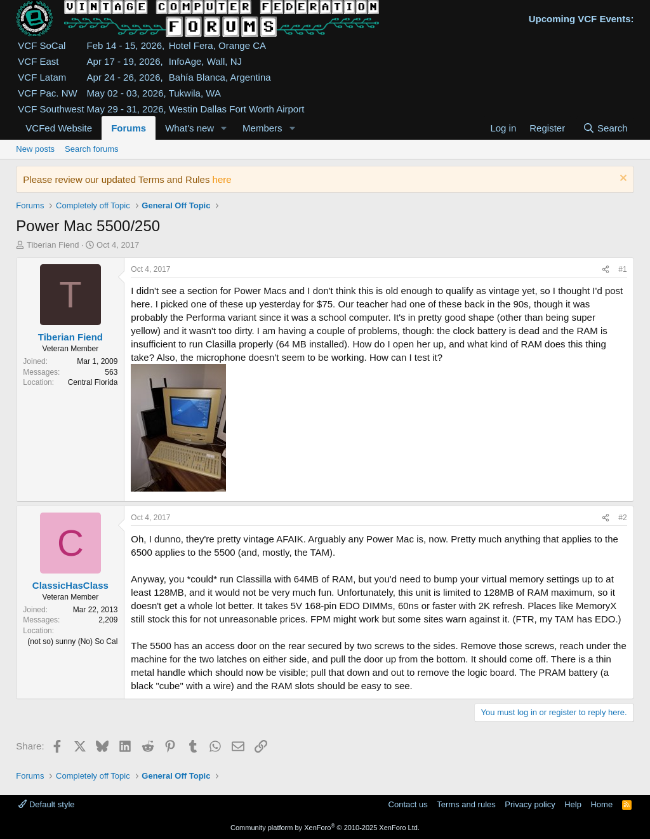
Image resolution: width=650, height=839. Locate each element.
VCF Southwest (51, 109)
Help (572, 804)
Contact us (408, 804)
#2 (622, 517)
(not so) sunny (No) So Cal (72, 641)
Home (601, 804)
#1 (622, 269)
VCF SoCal (41, 45)
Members (262, 128)
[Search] (605, 128)
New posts (35, 149)
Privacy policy (530, 804)
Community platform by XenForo (325, 827)
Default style (46, 804)
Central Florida (93, 382)
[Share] (605, 269)
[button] (224, 128)
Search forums (92, 149)
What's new (189, 128)
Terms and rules (466, 804)
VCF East (38, 61)
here (222, 179)
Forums (128, 128)
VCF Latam (42, 77)
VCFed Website (58, 128)
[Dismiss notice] (621, 179)
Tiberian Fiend (53, 245)
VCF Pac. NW (47, 93)
